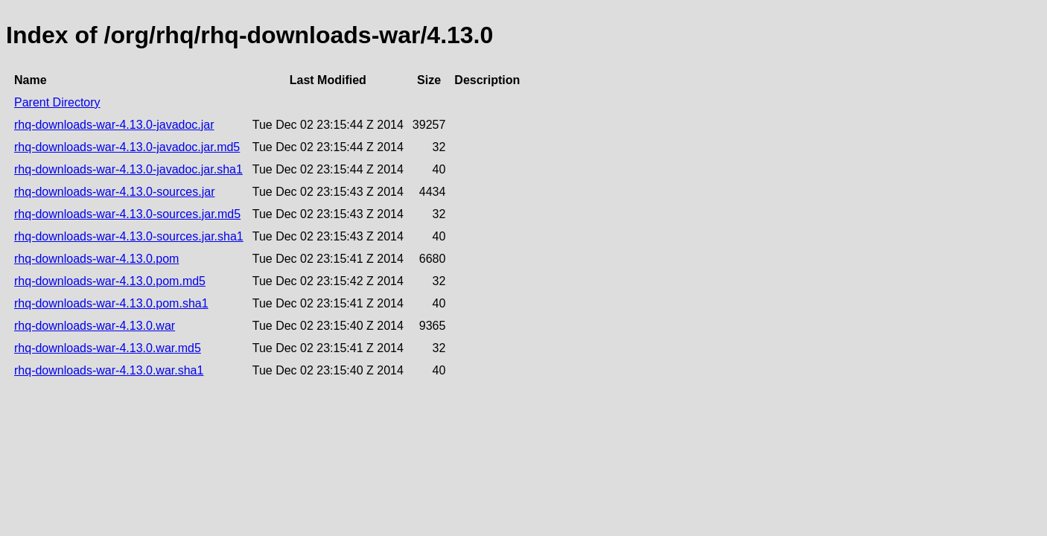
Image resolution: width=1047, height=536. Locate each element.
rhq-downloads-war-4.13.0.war (94, 325)
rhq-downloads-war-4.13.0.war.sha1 (108, 370)
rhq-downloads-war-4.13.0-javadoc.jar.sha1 (128, 169)
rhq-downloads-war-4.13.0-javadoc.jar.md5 (127, 147)
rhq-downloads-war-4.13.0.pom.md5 (110, 281)
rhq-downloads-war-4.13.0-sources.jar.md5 (127, 214)
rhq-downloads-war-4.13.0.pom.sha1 (111, 303)
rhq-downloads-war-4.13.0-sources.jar (114, 191)
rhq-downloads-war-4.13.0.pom (96, 258)
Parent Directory (57, 102)
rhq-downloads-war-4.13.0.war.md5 (107, 348)
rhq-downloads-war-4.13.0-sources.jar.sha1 (129, 236)
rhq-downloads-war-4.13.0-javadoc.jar (114, 124)
